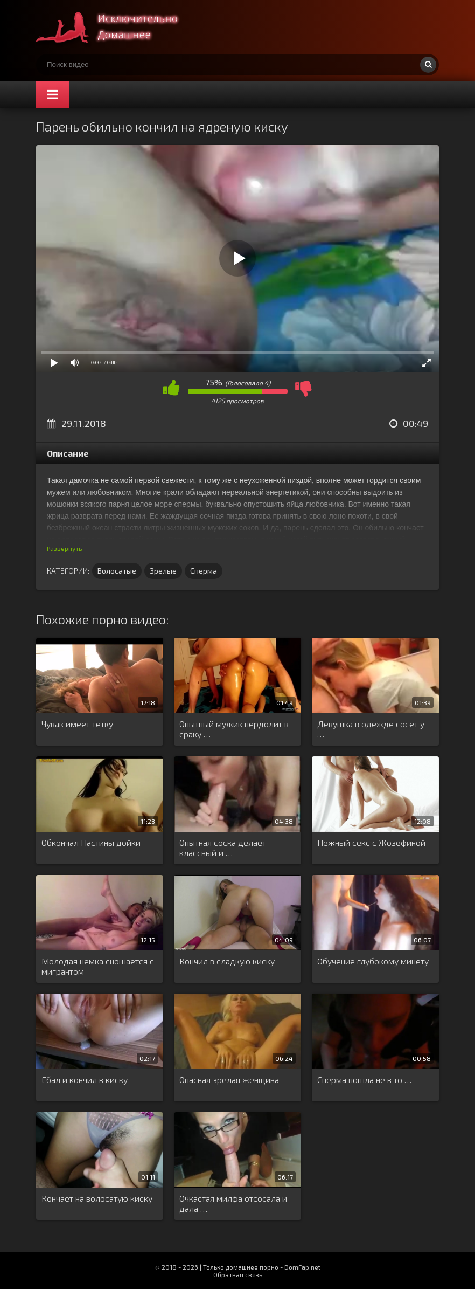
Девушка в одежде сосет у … (370, 729)
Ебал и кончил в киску (84, 1079)
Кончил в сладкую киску (227, 961)
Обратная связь (237, 1274)
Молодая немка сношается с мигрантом (97, 966)
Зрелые (163, 570)
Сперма (203, 570)
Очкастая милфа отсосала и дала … (233, 1203)
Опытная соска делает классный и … (222, 847)
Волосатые (116, 570)
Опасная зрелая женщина (229, 1079)
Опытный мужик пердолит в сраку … (234, 729)
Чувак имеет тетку (77, 724)
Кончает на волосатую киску (96, 1198)
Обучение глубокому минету (373, 961)
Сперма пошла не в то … (364, 1079)
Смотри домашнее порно (117, 27)
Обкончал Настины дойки (91, 842)
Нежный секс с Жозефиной (371, 842)
